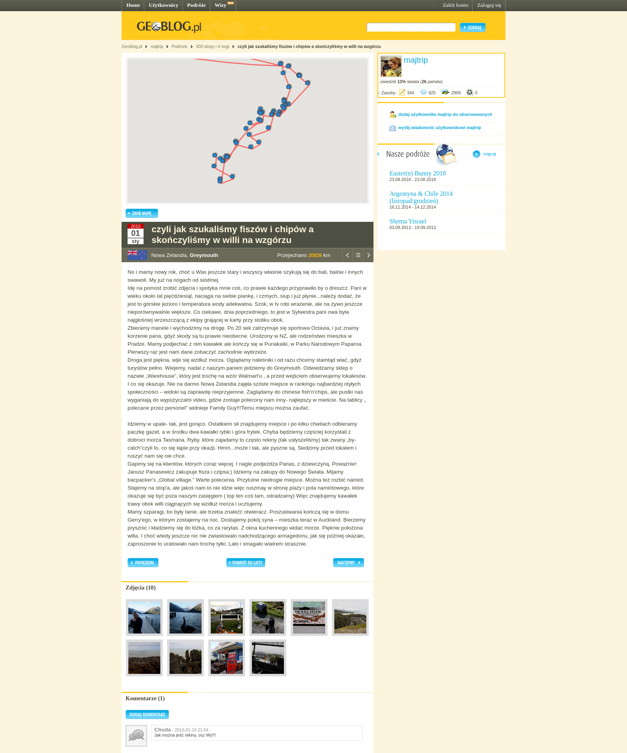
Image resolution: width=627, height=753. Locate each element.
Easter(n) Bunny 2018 (417, 173)
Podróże (196, 5)
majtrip (156, 46)
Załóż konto (455, 5)
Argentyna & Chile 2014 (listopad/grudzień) (421, 197)
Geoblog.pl (132, 46)
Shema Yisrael (407, 221)
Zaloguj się (489, 5)
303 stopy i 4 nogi (213, 46)
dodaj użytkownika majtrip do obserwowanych (445, 114)
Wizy (220, 5)
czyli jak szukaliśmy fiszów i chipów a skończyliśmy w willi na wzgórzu (309, 46)
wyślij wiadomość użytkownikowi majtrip (439, 127)
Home (133, 5)
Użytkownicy (163, 5)
